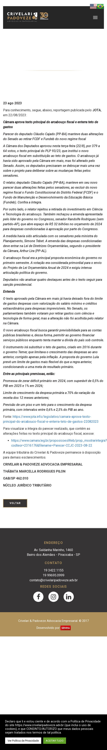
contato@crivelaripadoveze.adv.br (54, 580)
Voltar (15, 503)
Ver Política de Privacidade (23, 740)
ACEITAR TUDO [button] (55, 740)
